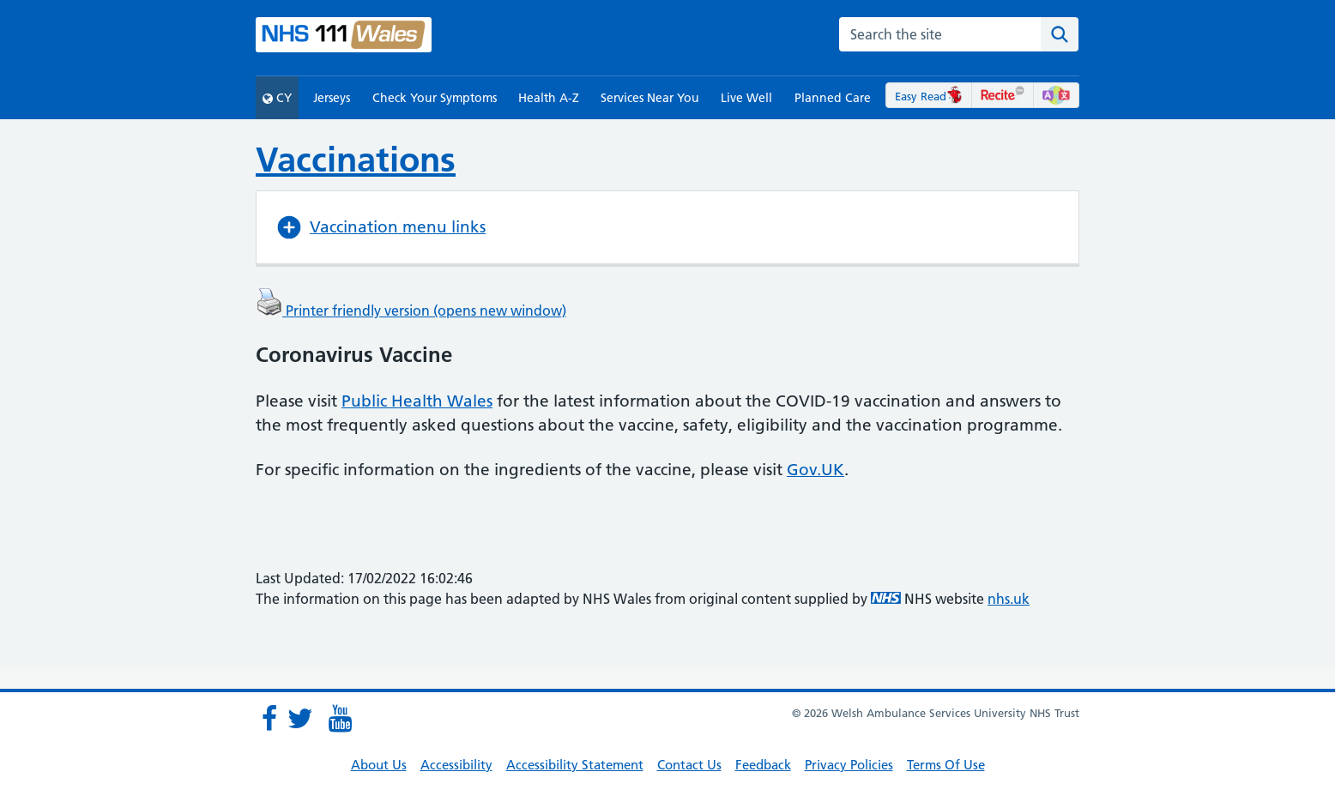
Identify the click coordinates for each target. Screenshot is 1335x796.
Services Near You (650, 98)
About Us (379, 765)
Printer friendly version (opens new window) (411, 310)
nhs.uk (1009, 598)
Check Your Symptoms (434, 98)
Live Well (746, 98)
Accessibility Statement (574, 765)
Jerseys (331, 98)
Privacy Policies (849, 765)
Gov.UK (815, 469)
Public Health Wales (416, 401)
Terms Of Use (946, 765)
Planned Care (832, 98)
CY (277, 98)
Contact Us (689, 765)
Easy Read (929, 96)
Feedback (763, 765)
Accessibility (456, 765)
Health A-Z (548, 98)
